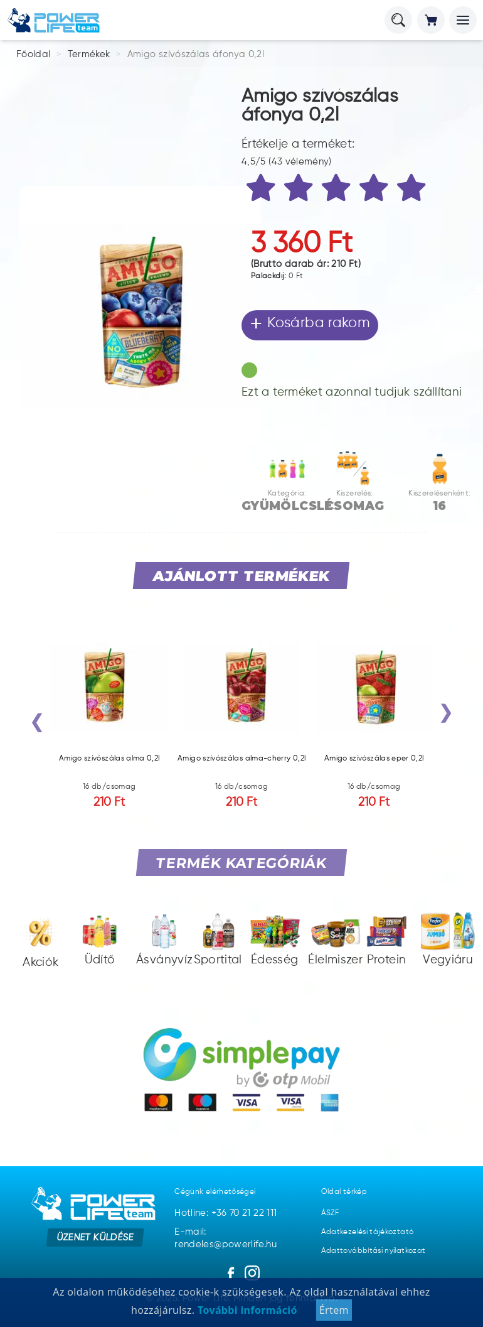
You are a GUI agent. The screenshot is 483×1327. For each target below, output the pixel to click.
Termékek (89, 54)
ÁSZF (330, 1213)
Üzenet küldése (95, 1237)
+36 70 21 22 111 (244, 1213)
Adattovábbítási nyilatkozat (373, 1251)
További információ (245, 1310)
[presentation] (37, 725)
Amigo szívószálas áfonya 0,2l (195, 54)
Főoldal (33, 54)
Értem (334, 1310)
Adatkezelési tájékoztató (367, 1232)
